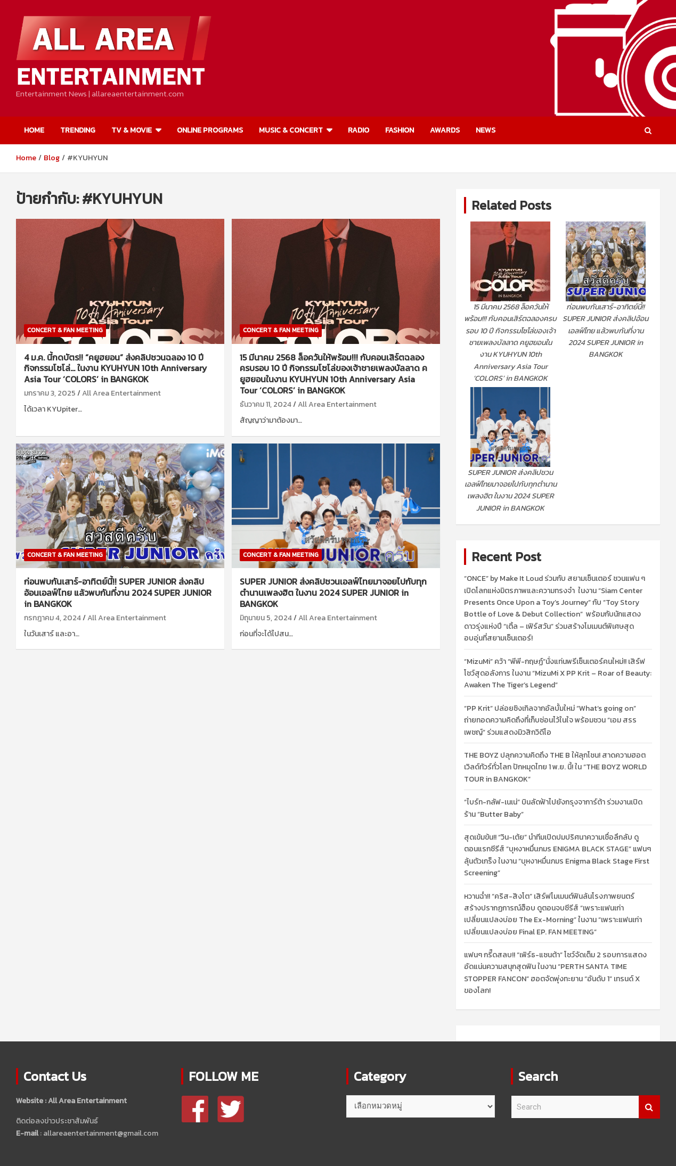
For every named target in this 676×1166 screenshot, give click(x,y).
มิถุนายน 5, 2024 (266, 617)
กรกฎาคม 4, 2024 (52, 617)
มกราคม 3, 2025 (50, 393)
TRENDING (77, 130)
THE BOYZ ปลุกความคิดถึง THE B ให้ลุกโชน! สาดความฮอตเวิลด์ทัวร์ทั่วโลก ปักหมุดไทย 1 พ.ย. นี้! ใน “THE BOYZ (555, 767)
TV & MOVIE (131, 130)
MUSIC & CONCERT (291, 130)
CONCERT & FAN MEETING (65, 330)
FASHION (399, 130)
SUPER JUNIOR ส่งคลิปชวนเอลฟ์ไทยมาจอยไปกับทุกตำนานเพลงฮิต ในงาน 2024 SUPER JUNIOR (333, 592)
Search (649, 1107)
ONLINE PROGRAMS (210, 130)
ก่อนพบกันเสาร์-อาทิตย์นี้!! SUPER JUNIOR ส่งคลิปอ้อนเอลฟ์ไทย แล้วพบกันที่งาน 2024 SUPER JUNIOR (117, 592)
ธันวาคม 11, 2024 (265, 404)
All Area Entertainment (121, 393)
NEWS (485, 130)
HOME (34, 130)
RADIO (358, 130)
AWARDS (445, 130)
